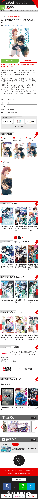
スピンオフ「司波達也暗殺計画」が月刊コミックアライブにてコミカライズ (22, 353)
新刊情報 (7, 470)
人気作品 (21, 470)
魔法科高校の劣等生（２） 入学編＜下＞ (21, 228)
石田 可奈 (20, 25)
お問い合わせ (19, 479)
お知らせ (9, 473)
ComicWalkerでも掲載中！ (24, 369)
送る (23, 487)
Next (36, 426)
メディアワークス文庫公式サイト (22, 473)
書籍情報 (10, 10)
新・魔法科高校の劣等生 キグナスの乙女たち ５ (7, 337)
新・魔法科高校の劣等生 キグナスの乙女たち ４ (21, 337)
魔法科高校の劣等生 (20, 10)
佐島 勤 (7, 25)
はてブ (30, 487)
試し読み (10, 60)
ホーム (4, 10)
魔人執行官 (19, 407)
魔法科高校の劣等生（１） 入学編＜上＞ (7, 228)
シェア (7, 487)
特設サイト (29, 60)
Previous (1, 426)
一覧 (34, 417)
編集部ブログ (29, 470)
